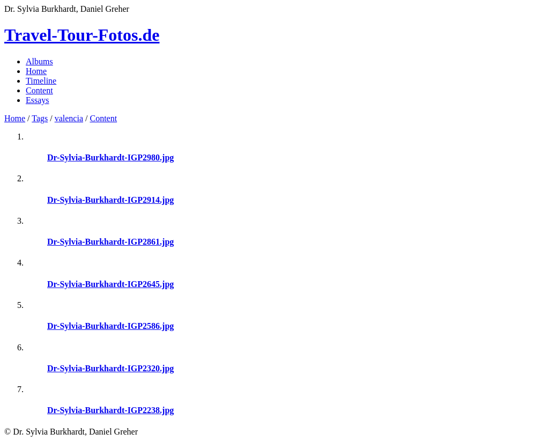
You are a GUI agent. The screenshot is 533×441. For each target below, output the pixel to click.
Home (36, 71)
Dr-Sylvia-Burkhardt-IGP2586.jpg (110, 325)
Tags (40, 118)
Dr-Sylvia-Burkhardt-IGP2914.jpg (110, 199)
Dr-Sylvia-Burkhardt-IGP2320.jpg (110, 368)
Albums (39, 61)
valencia (69, 118)
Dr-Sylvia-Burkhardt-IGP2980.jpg (110, 157)
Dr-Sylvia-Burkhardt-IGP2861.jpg (110, 241)
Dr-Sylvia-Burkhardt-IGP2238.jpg (110, 410)
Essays (37, 100)
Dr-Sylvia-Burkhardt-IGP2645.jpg (110, 284)
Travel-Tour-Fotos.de (81, 35)
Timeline (41, 80)
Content (39, 90)
